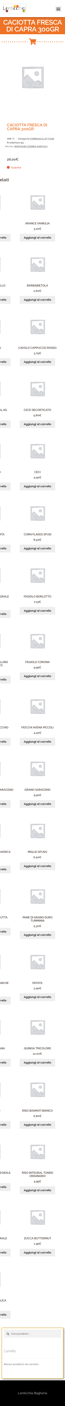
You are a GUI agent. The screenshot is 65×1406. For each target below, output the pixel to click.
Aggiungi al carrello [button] (37, 238)
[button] (7, 11)
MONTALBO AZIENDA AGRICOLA (30, 146)
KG (22, 142)
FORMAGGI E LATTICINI (42, 138)
